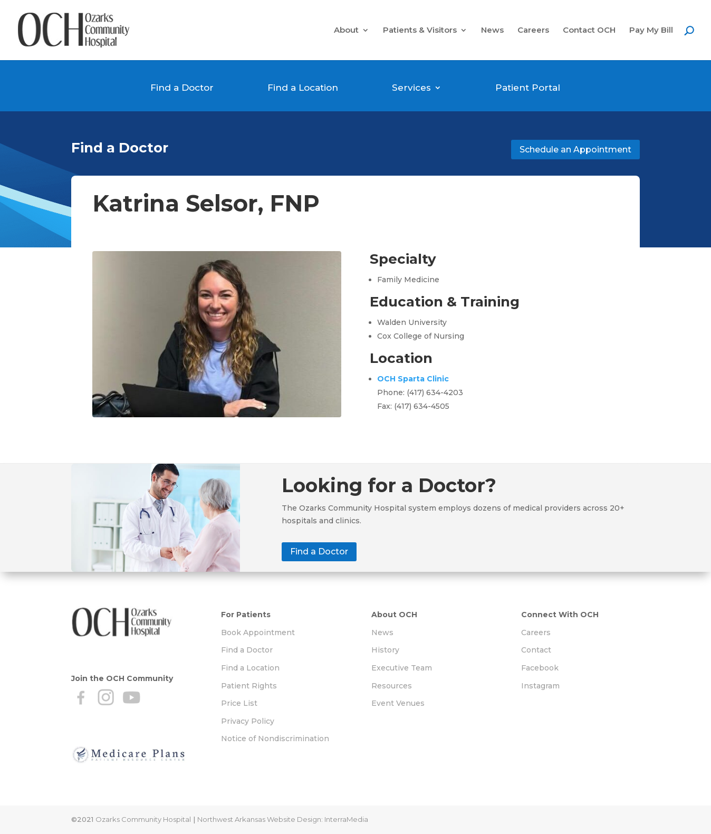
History (385, 650)
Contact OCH (589, 30)
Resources (391, 686)
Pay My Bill (651, 30)
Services (411, 87)
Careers (533, 30)
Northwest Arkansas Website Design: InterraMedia (282, 819)
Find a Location (302, 87)
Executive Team (401, 668)
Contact (536, 650)
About (346, 30)
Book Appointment (258, 632)
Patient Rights (249, 686)
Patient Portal (527, 87)
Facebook (540, 668)
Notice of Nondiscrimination (275, 738)
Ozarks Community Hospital (143, 819)
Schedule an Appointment (575, 150)
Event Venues (398, 703)
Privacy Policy (247, 721)
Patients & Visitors (420, 30)
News (492, 30)
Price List (239, 703)
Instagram (540, 686)
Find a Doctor (182, 87)
